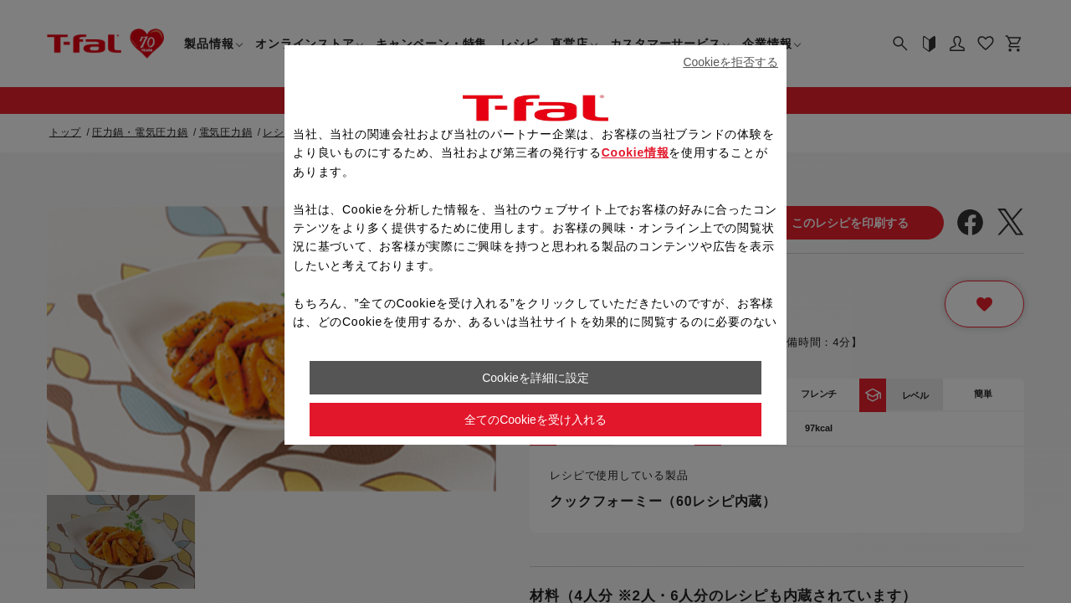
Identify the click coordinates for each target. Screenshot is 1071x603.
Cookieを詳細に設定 (535, 377)
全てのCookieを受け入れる (535, 419)
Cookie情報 (635, 152)
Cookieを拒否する (730, 62)
